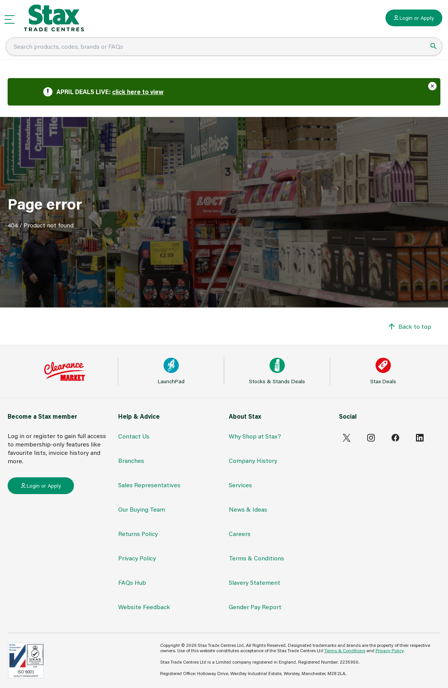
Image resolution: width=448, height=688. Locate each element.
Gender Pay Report (255, 607)
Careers (239, 534)
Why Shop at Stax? (255, 436)
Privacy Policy (137, 558)
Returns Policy (138, 534)
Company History (253, 460)
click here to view (138, 92)
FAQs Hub (132, 582)
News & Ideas (248, 509)
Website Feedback (144, 607)
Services (240, 485)
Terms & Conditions (256, 558)
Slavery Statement (254, 582)
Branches (131, 460)
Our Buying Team (141, 509)
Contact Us (133, 436)
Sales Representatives (149, 485)
